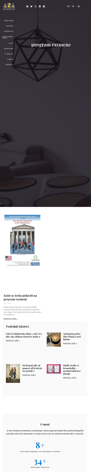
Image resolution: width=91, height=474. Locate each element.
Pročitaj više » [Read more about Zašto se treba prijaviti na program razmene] (10, 319)
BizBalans (8, 48)
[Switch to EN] (68, 6)
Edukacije (8, 31)
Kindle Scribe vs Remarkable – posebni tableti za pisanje (72, 369)
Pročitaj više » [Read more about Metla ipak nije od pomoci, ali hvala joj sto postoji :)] (29, 375)
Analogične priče (7, 37)
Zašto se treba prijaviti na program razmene (20, 297)
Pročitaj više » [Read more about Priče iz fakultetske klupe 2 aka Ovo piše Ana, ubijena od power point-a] (13, 340)
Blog (11, 43)
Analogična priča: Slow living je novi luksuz (72, 336)
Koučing (9, 26)
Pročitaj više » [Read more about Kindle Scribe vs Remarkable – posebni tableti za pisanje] (70, 377)
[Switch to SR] (73, 6)
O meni (10, 59)
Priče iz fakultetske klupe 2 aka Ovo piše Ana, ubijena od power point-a (24, 335)
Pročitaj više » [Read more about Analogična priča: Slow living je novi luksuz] (70, 343)
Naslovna (9, 20)
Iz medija (9, 54)
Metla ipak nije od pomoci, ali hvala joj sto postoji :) (32, 368)
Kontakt (9, 64)
